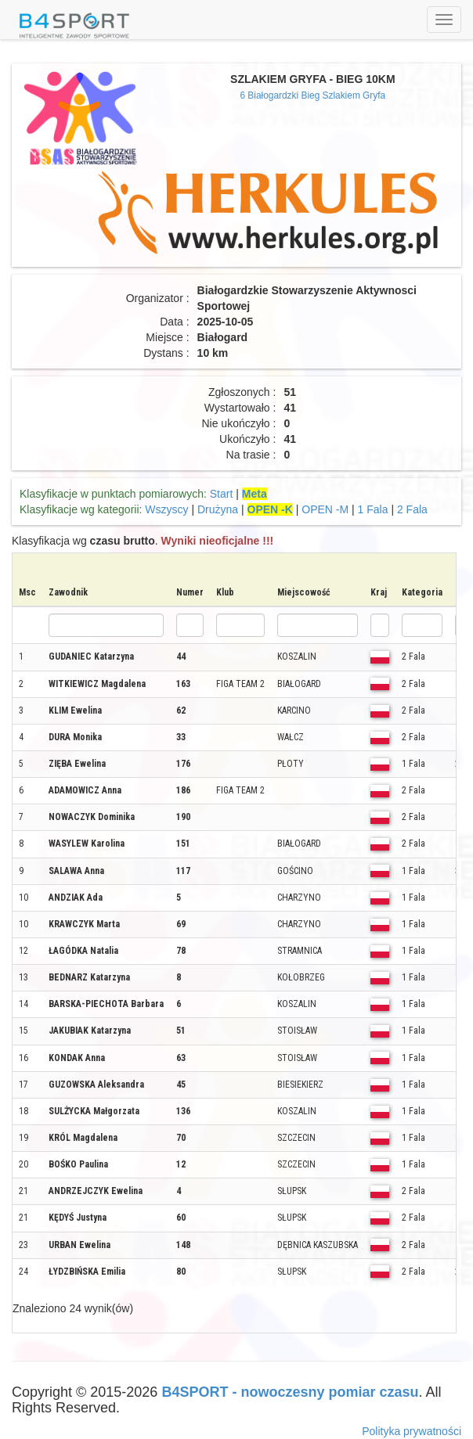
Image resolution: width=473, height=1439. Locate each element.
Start (221, 493)
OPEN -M (324, 509)
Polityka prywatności (411, 1431)
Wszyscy (166, 509)
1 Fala (373, 509)
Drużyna (217, 509)
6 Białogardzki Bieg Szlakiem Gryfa (312, 95)
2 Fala (412, 509)
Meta (254, 493)
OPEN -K (270, 509)
